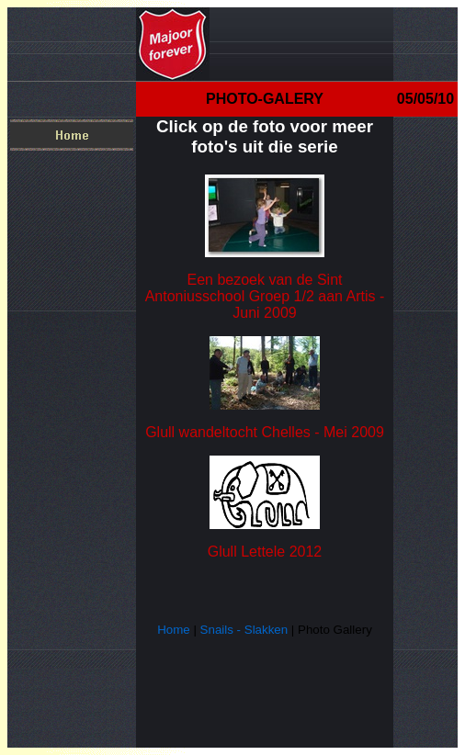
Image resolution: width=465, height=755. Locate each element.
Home (173, 630)
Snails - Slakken (244, 630)
